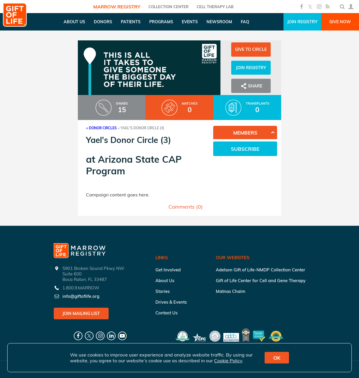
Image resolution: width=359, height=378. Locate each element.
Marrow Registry (116, 7)
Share (251, 86)
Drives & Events (171, 302)
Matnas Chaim (230, 291)
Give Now (340, 21)
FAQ (245, 21)
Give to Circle (251, 49)
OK (276, 358)
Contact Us (166, 313)
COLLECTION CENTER (168, 6)
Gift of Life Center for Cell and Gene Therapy (261, 280)
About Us (164, 280)
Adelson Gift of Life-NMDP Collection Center (260, 270)
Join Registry (302, 21)
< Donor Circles (101, 128)
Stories (162, 291)
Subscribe (245, 149)
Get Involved (168, 270)
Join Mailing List (81, 313)
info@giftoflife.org (80, 296)
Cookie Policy (228, 360)
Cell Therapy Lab (215, 6)
